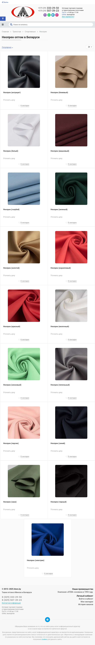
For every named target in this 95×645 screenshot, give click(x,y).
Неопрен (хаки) (9, 502)
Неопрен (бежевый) (59, 93)
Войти (5, 2)
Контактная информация (11, 603)
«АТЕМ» (70, 592)
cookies (44, 640)
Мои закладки (87, 602)
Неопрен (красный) (11, 326)
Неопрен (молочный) (60, 326)
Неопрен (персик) (11, 443)
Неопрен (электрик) (35, 560)
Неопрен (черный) (59, 502)
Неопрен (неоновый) (12, 385)
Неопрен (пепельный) (60, 385)
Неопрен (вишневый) (60, 151)
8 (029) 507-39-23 (12, 600)
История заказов (85, 605)
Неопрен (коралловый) (61, 268)
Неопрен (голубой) (11, 210)
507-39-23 (48, 10)
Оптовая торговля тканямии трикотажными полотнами (73, 9)
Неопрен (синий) (58, 443)
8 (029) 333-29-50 (12, 597)
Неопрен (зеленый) (59, 210)
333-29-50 (48, 8)
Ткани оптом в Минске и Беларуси (17, 592)
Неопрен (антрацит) (12, 93)
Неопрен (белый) (10, 151)
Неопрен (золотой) (11, 268)
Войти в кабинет (86, 599)
